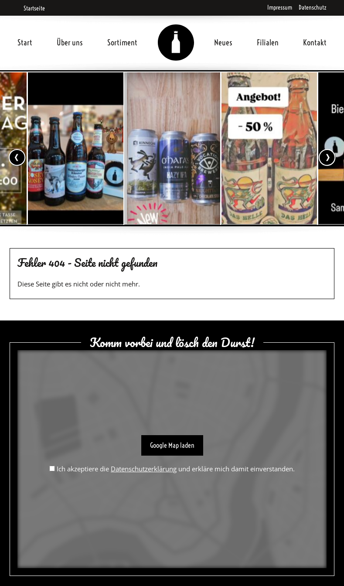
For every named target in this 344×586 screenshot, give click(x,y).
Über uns (70, 42)
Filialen (268, 42)
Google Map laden (172, 445)
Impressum (279, 7)
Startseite (31, 8)
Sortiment (122, 42)
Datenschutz (313, 7)
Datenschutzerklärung (144, 468)
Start (24, 42)
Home (175, 32)
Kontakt (315, 42)
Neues (223, 42)
